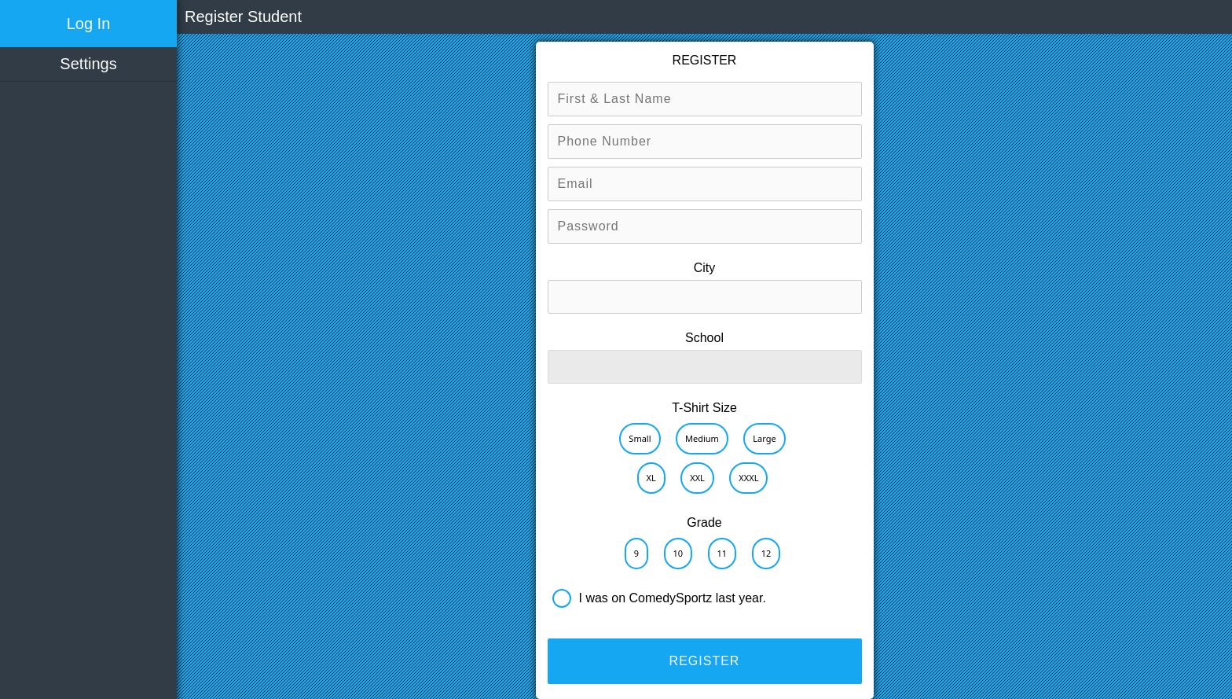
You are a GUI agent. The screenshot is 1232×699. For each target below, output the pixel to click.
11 (722, 553)
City (705, 267)
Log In (89, 23)
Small (640, 438)
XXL (697, 478)
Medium (702, 438)
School (704, 337)
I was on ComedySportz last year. (672, 598)
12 (766, 553)
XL (651, 478)
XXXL (748, 478)
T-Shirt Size (704, 407)
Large (764, 438)
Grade (704, 522)
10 (678, 553)
